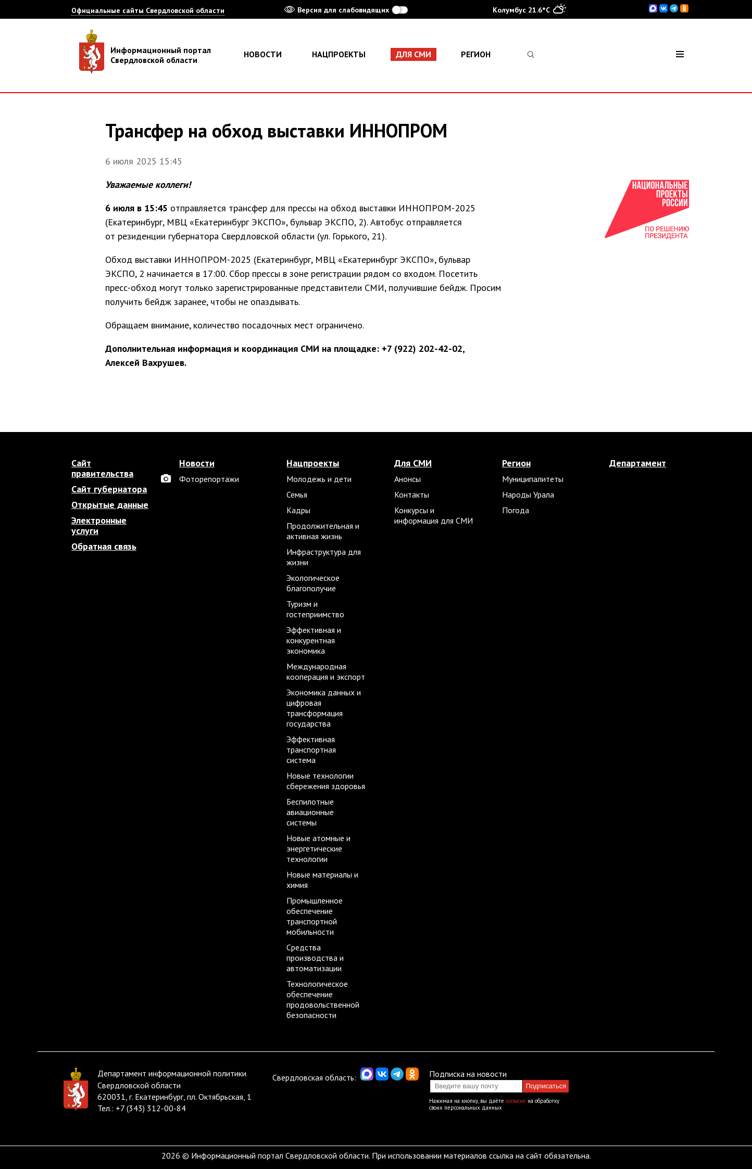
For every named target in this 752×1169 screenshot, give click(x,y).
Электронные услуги (99, 525)
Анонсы (407, 479)
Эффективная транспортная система (311, 749)
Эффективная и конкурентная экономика (313, 640)
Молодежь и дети (319, 479)
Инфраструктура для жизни (323, 557)
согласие (516, 1100)
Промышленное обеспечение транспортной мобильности (314, 916)
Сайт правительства (102, 468)
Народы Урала (528, 494)
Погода (515, 510)
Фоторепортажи (209, 479)
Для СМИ (413, 54)
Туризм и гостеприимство (315, 609)
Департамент (637, 463)
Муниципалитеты (532, 479)
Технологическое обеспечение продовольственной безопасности (322, 999)
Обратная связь (103, 546)
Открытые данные (109, 505)
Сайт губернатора (109, 489)
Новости (263, 54)
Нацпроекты (339, 54)
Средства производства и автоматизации (315, 957)
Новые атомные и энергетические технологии (318, 848)
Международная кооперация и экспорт (325, 671)
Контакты (411, 494)
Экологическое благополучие (313, 583)
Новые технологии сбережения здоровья (325, 780)
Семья (296, 494)
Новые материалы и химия (322, 879)
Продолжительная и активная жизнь (322, 530)
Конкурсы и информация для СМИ (433, 515)
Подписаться (545, 1086)
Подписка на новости (468, 1074)
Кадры (298, 510)
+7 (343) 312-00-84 (151, 1108)
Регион (476, 54)
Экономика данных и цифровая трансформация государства (323, 708)
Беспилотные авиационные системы (310, 812)
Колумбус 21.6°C (529, 9)
